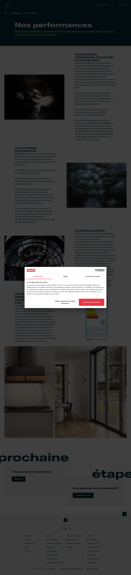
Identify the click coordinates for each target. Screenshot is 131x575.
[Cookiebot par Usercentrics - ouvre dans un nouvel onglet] (96, 270)
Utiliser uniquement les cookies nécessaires (65, 302)
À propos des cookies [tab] (93, 276)
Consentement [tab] (38, 276)
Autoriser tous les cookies (91, 302)
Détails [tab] (65, 276)
